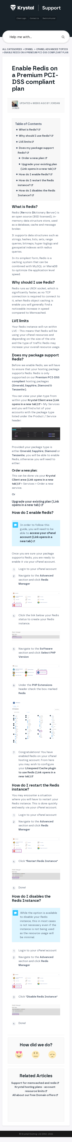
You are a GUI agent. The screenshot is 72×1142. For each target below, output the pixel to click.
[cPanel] (29, 49)
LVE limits (25, 141)
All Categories (12, 49)
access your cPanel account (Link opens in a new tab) (38, 537)
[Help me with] (36, 36)
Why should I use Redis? (35, 135)
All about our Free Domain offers (33, 1095)
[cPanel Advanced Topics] (52, 49)
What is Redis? (28, 129)
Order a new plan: (33, 158)
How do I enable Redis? (34, 174)
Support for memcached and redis (33, 1082)
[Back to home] (36, 8)
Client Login (22, 18)
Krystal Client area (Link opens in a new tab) (33, 479)
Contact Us (34, 18)
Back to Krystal (49, 18)
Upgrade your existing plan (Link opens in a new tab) (35, 503)
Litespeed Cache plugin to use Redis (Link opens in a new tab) (37, 772)
